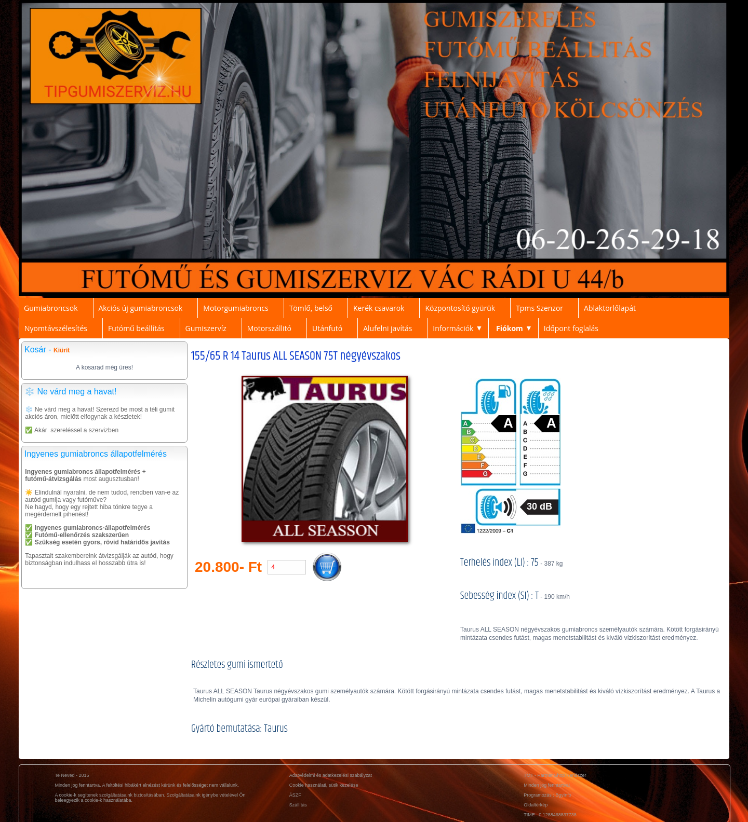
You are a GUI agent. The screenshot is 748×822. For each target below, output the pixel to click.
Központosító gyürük (460, 308)
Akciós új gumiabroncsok (141, 308)
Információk (453, 328)
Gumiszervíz (205, 328)
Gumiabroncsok (51, 308)
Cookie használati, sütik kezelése (323, 785)
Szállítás (298, 804)
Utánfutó (327, 328)
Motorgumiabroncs (235, 308)
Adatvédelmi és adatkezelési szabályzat (330, 775)
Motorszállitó (269, 328)
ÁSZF (295, 795)
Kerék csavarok (378, 308)
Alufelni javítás (387, 328)
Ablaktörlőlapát (610, 308)
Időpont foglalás (571, 328)
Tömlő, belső (310, 308)
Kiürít (62, 350)
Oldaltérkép (535, 804)
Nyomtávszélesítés (55, 328)
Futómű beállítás (136, 328)
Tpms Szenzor (539, 308)
